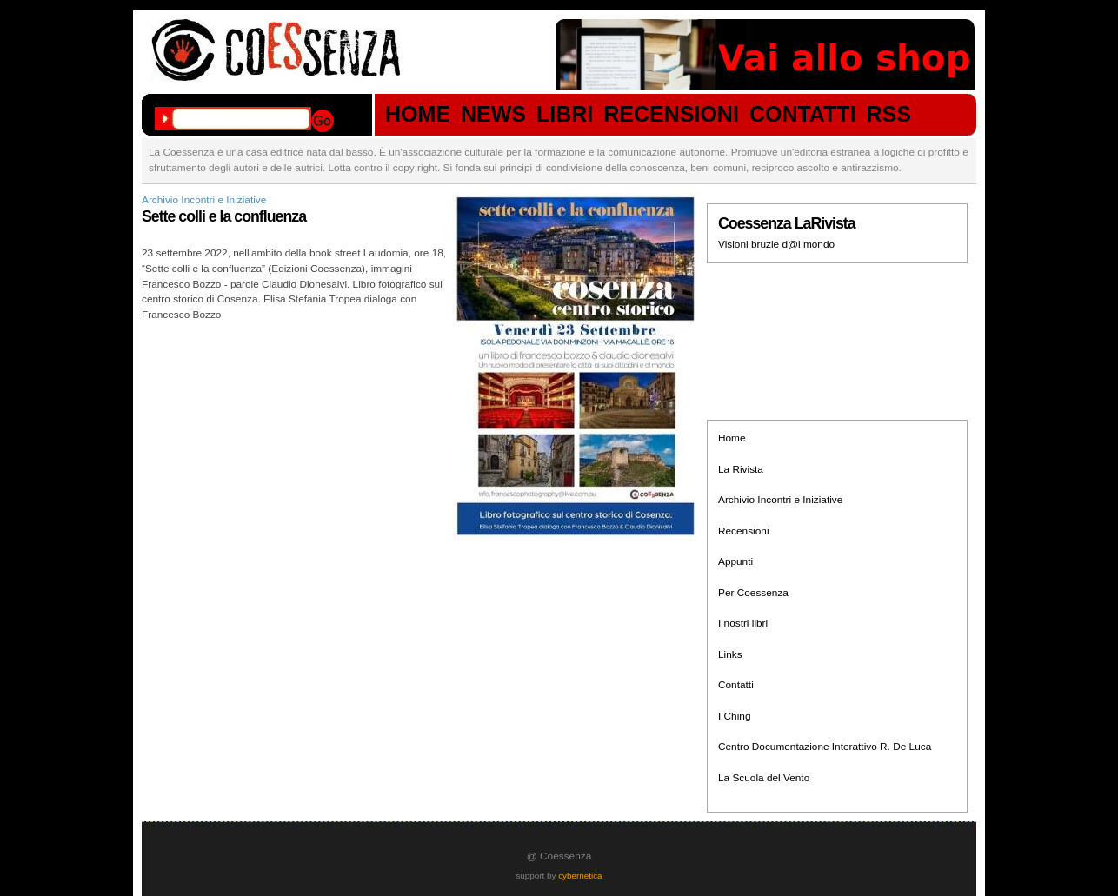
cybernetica (580, 875)
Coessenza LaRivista (786, 223)
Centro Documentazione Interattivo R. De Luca (824, 746)
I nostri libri (743, 623)
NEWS (493, 115)
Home (732, 438)
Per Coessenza (753, 593)
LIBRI (564, 115)
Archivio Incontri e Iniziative (204, 200)
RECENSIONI (671, 115)
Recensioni (743, 531)
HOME (417, 115)
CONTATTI (802, 115)
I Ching (734, 716)
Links (730, 654)
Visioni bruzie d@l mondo (776, 244)
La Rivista (740, 469)
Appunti (735, 561)
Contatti (736, 685)
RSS (889, 115)
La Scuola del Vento (763, 778)
